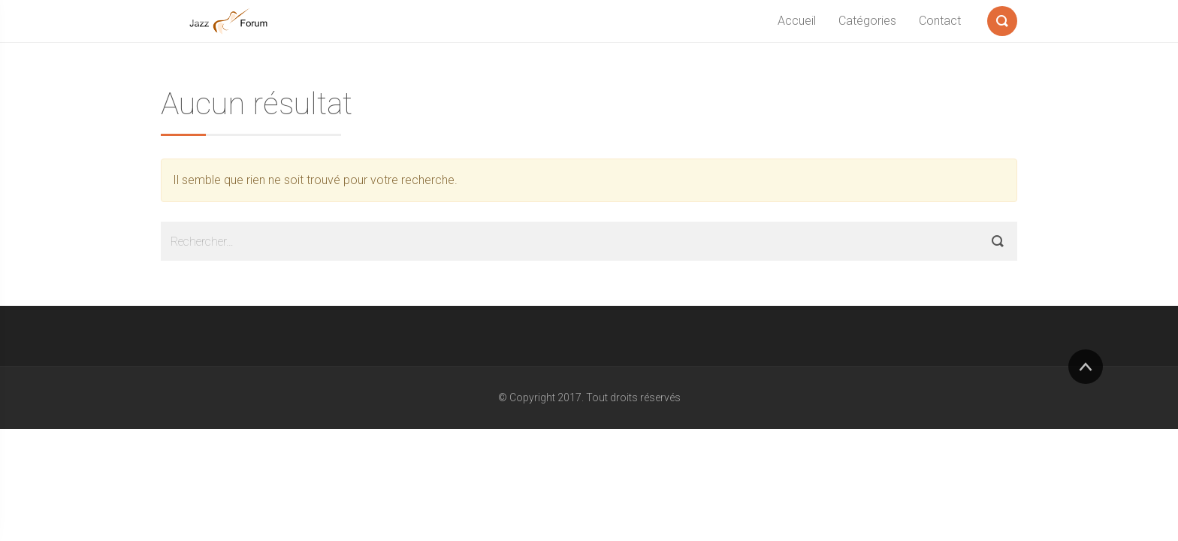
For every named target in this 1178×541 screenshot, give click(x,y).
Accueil (797, 21)
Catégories (867, 21)
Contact (940, 21)
